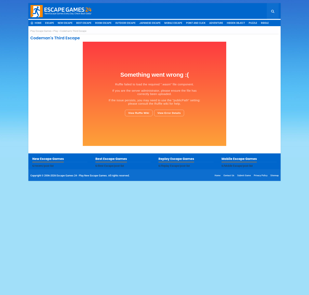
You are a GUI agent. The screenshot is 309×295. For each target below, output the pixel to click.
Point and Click (196, 23)
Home (36, 23)
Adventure (216, 23)
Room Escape (103, 23)
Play (55, 88)
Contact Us (228, 289)
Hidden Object (236, 23)
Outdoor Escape (125, 23)
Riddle (265, 23)
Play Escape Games (40, 88)
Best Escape (83, 23)
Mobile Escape (173, 23)
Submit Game (244, 289)
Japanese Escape (150, 23)
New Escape (65, 23)
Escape (49, 23)
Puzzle (253, 23)
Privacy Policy (260, 289)
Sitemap (274, 289)
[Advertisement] (154, 55)
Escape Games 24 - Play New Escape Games (82, 289)
